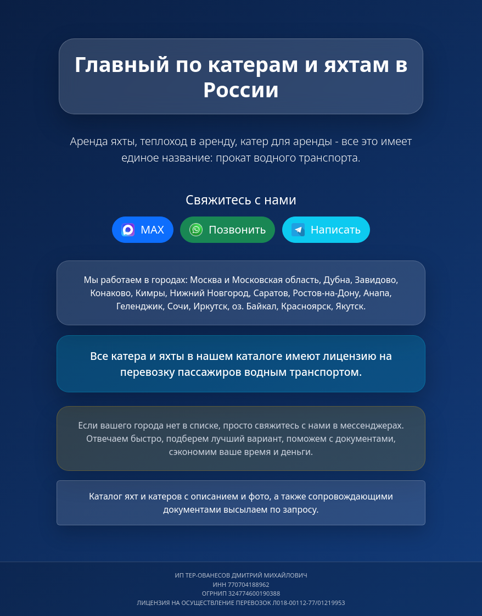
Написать (326, 229)
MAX (142, 229)
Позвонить (227, 229)
